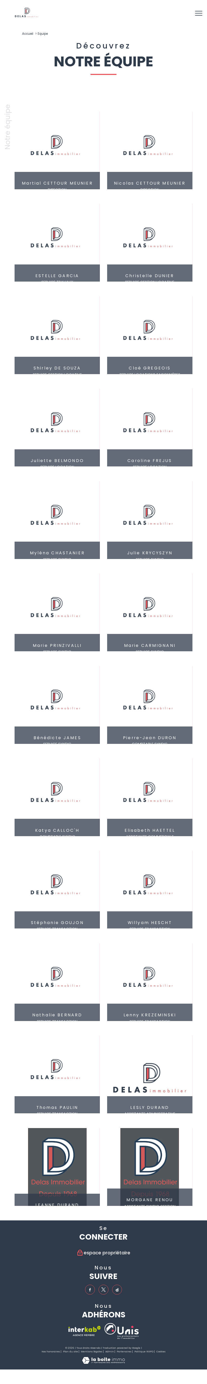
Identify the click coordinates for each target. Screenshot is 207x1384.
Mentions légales (91, 1351)
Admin (109, 1351)
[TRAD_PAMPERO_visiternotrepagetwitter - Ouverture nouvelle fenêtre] (104, 1290)
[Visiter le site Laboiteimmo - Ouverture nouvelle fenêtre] (103, 1362)
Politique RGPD (143, 1351)
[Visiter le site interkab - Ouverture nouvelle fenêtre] (84, 1331)
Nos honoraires (51, 1351)
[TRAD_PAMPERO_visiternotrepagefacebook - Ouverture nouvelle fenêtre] (90, 1290)
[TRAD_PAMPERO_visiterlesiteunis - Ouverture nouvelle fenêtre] (122, 1331)
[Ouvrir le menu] (198, 13)
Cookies (160, 1352)
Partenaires (124, 1351)
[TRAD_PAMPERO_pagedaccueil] (26, 16)
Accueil (27, 34)
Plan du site (70, 1351)
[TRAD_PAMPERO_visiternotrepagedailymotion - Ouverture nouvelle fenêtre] (117, 1290)
